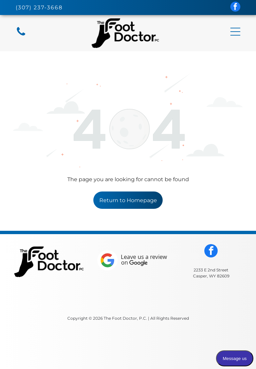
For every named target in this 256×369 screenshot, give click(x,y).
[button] (235, 32)
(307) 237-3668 (39, 7)
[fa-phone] (21, 35)
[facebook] (235, 7)
